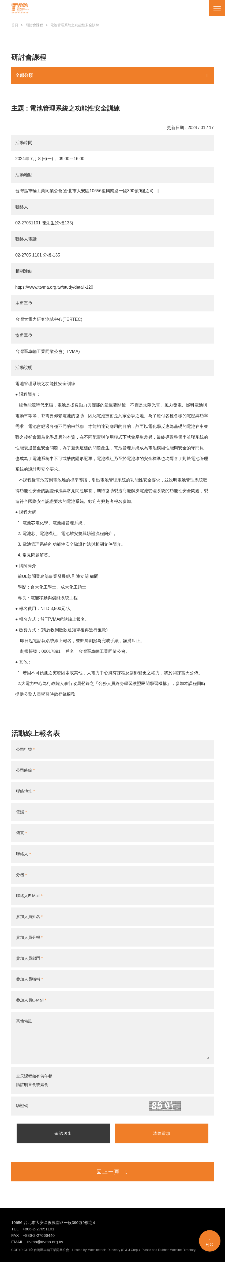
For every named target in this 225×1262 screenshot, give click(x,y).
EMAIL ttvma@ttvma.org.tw (37, 1242)
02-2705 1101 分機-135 (37, 255)
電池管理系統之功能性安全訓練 (74, 25)
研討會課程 (34, 25)
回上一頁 (112, 1172)
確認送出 (63, 1133)
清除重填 (162, 1133)
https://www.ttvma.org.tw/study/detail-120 (54, 287)
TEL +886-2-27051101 (32, 1229)
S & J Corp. (130, 1250)
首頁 (14, 25)
